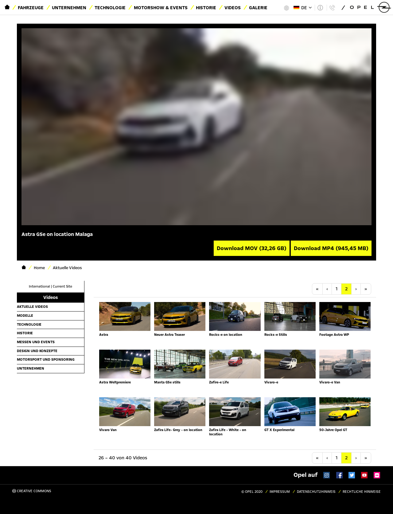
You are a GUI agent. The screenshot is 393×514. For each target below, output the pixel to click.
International (39, 286)
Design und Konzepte (37, 350)
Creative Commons (31, 491)
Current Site (62, 286)
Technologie (110, 8)
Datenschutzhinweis (316, 491)
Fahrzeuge (31, 8)
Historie (206, 8)
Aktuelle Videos (32, 306)
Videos (232, 8)
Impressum (280, 491)
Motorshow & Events (161, 8)
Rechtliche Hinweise (362, 491)
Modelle (25, 315)
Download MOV (251, 248)
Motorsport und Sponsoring (46, 359)
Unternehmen (69, 8)
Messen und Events (36, 341)
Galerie (258, 8)
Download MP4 (331, 248)
